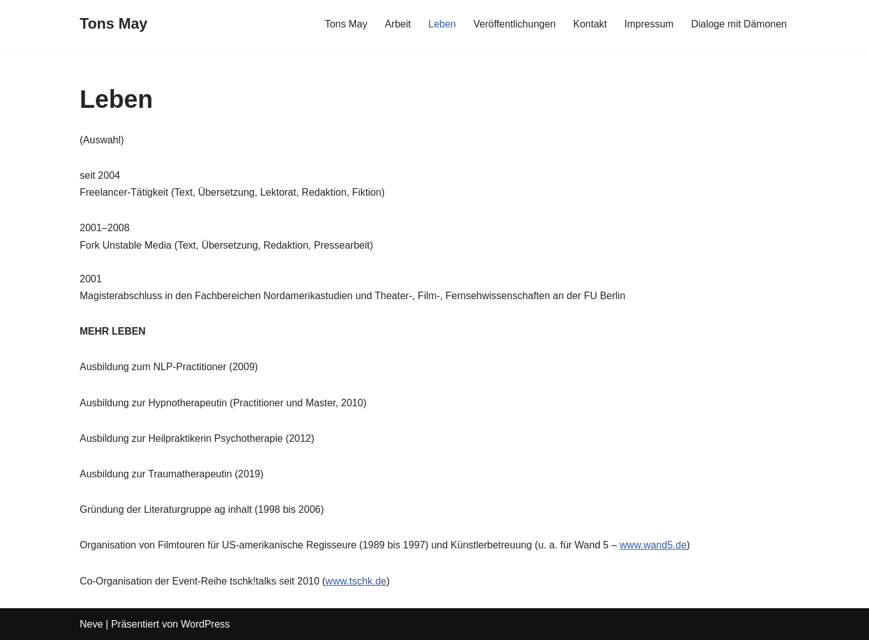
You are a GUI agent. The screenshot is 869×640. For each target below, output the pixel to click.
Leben (442, 24)
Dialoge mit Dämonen (739, 24)
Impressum (649, 24)
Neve (91, 624)
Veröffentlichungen (514, 24)
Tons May (346, 24)
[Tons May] (114, 24)
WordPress (205, 624)
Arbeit (398, 24)
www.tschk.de (356, 581)
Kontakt (590, 24)
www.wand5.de (653, 545)
